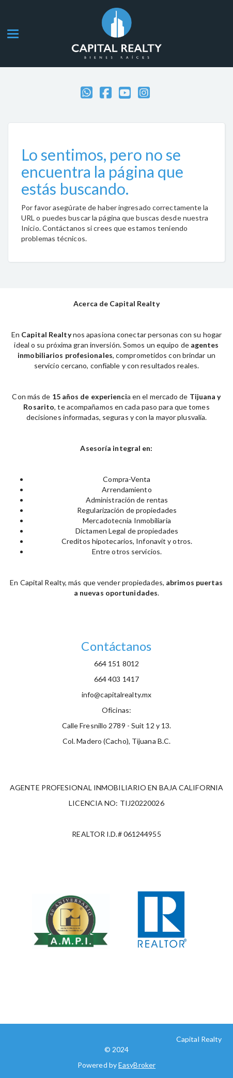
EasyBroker (137, 1064)
